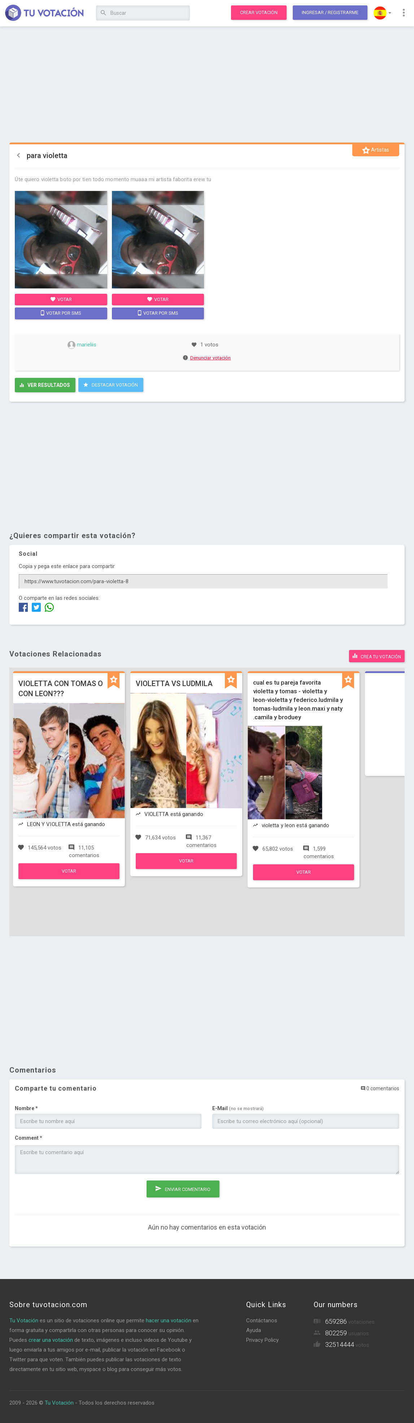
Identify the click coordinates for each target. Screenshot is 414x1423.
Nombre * (26, 1107)
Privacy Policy (262, 1339)
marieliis (81, 344)
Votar (61, 299)
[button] (382, 12)
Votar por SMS (61, 313)
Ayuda (253, 1329)
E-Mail (237, 1107)
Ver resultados (45, 385)
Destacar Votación (110, 385)
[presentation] (70, 1192)
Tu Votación (23, 1319)
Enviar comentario (183, 1186)
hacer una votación (168, 1319)
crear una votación (51, 1339)
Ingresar (330, 12)
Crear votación (259, 12)
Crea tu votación (377, 655)
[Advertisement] (206, 84)
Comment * (28, 1137)
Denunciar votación (207, 358)
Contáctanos (261, 1319)
